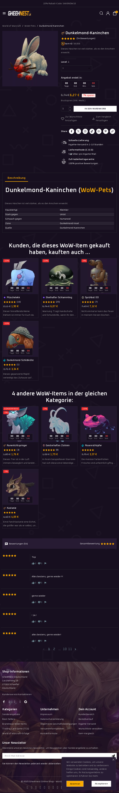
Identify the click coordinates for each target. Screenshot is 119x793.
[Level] (76, 68)
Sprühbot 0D (90, 297)
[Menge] (64, 109)
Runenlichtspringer (15, 445)
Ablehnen (75, 783)
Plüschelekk (11, 297)
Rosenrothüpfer (92, 445)
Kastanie (9, 508)
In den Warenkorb (95, 108)
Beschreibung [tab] (16, 178)
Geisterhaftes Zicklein (56, 445)
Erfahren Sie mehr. (88, 776)
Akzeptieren (101, 783)
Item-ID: (67, 44)
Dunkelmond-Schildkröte (18, 360)
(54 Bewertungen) (86, 38)
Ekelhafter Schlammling (57, 297)
